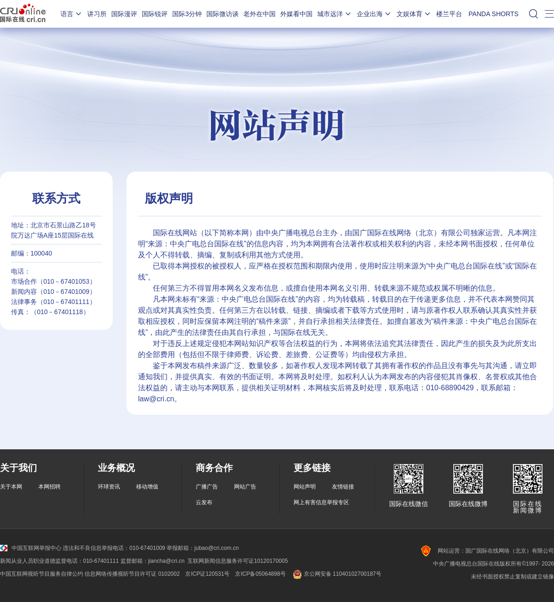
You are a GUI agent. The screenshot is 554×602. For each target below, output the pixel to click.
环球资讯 (109, 486)
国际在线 (23, 14)
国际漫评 (124, 14)
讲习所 (97, 14)
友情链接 (343, 486)
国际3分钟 (187, 14)
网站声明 (305, 486)
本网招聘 (49, 486)
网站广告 (245, 486)
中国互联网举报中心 (30, 548)
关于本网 (11, 486)
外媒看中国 (296, 14)
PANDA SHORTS (493, 14)
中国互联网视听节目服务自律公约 (41, 574)
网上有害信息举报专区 (321, 502)
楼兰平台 (449, 14)
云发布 (204, 502)
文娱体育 (414, 14)
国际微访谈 (222, 14)
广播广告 (207, 486)
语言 (71, 14)
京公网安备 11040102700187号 (336, 574)
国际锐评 (155, 14)
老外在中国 (259, 14)
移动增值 (147, 486)
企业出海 (374, 14)
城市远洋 (334, 14)
